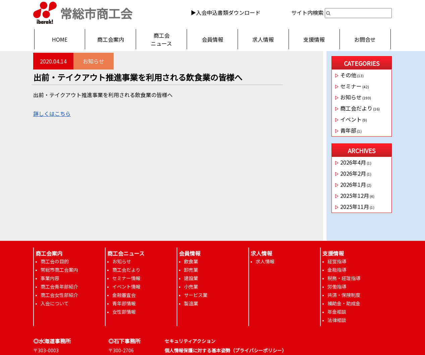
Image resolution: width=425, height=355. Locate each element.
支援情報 (314, 39)
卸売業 (191, 269)
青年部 (348, 130)
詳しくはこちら (52, 113)
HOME (59, 39)
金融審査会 (124, 295)
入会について (55, 303)
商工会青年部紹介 (59, 286)
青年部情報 (124, 303)
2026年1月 (353, 184)
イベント (351, 119)
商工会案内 (110, 39)
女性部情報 (124, 311)
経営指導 (336, 261)
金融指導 (336, 269)
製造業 (191, 303)
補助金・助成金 (343, 303)
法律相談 (336, 320)
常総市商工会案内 (59, 269)
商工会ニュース (161, 39)
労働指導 (336, 286)
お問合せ (365, 39)
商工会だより (356, 108)
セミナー (351, 86)
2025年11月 (354, 207)
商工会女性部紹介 (59, 295)
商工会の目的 (55, 261)
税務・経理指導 (343, 278)
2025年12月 (354, 195)
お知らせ (93, 61)
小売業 (191, 286)
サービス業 (195, 295)
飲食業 (191, 261)
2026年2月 (353, 173)
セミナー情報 (126, 278)
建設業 (191, 278)
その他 (348, 75)
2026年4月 (353, 162)
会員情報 (212, 39)
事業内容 (50, 278)
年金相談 (336, 311)
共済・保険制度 (343, 295)
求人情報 (263, 39)
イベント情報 (126, 286)
